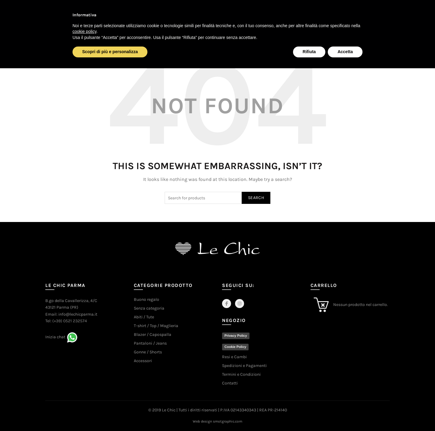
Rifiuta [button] (309, 51)
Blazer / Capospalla (152, 334)
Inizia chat (55, 336)
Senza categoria (149, 308)
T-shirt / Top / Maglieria (156, 325)
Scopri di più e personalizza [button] (110, 51)
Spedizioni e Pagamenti (244, 365)
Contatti (230, 383)
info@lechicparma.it (77, 314)
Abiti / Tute (144, 317)
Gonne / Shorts (148, 352)
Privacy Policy (235, 335)
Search (256, 197)
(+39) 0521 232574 (69, 320)
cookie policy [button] (84, 31)
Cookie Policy (235, 347)
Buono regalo (146, 299)
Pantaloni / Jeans (150, 343)
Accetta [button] (345, 51)
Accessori (143, 360)
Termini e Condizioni (241, 374)
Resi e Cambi (234, 356)
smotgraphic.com (227, 421)
